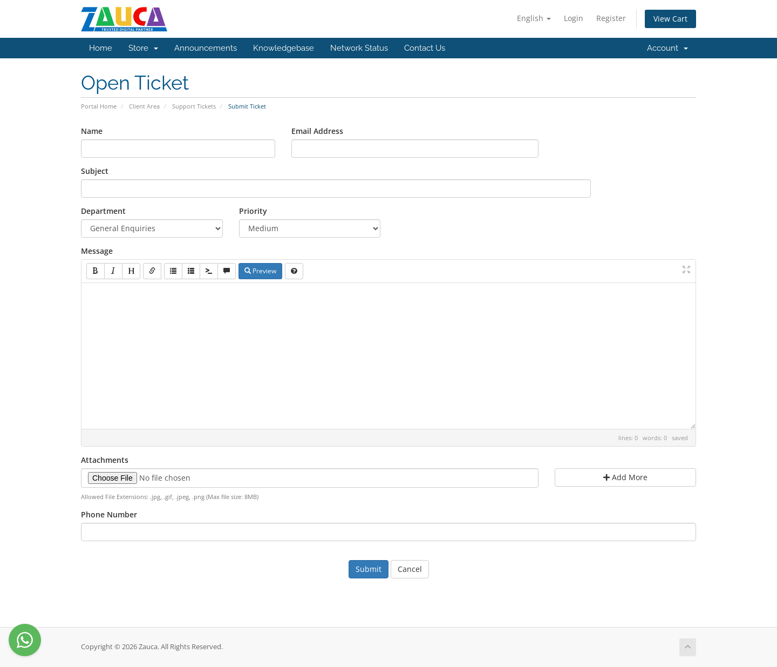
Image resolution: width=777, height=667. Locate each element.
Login (573, 18)
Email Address (317, 131)
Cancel (410, 569)
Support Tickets (194, 106)
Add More (625, 477)
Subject (94, 171)
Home (100, 48)
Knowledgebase (283, 48)
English (534, 18)
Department (103, 211)
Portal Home (99, 106)
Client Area (144, 106)
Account (667, 48)
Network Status (359, 48)
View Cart (670, 19)
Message (97, 251)
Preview (260, 270)
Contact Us (424, 48)
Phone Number (109, 514)
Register (611, 18)
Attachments (104, 460)
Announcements (205, 48)
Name (92, 131)
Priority (253, 211)
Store (143, 48)
